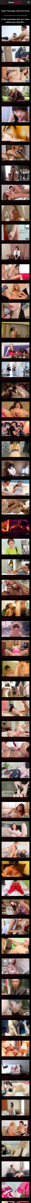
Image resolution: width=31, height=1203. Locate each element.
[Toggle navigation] (2, 2)
